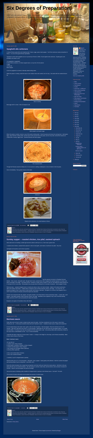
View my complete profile (78, 75)
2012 (76, 122)
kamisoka (49, 430)
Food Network (77, 85)
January (78, 157)
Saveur (75, 103)
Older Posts (65, 419)
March (77, 153)
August (77, 135)
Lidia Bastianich (77, 92)
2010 (76, 126)
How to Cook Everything (79, 90)
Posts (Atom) (15, 421)
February (78, 155)
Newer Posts (10, 419)
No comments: (23, 225)
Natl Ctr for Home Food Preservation (79, 94)
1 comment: (23, 407)
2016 (76, 114)
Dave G (82, 48)
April (77, 141)
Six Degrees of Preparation (38, 8)
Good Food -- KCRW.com (80, 88)
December (78, 128)
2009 (76, 159)
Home (37, 419)
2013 (76, 120)
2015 (76, 116)
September (78, 133)
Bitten (75, 81)
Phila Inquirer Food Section (80, 98)
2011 (76, 124)
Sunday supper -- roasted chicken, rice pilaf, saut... (81, 147)
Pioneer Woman (77, 99)
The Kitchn (76, 106)
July (77, 137)
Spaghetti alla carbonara (17, 49)
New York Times (77, 96)
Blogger (59, 430)
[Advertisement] (79, 211)
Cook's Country (77, 83)
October (78, 132)
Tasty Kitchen (77, 105)
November (78, 130)
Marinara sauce (13, 319)
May (77, 139)
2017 (76, 112)
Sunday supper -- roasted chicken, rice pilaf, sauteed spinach (33, 239)
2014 (76, 118)
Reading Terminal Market (79, 101)
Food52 (76, 86)
